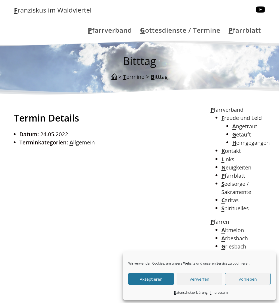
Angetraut (244, 126)
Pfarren (219, 221)
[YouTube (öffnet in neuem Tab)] (260, 9)
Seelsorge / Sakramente (236, 187)
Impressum (219, 292)
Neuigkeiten (236, 167)
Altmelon (232, 230)
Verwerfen (199, 279)
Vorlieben (248, 279)
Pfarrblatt (233, 175)
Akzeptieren (151, 279)
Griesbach (233, 246)
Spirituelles (234, 208)
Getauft (241, 134)
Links (227, 159)
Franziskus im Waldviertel (53, 9)
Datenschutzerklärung (191, 292)
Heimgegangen (250, 142)
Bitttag (159, 76)
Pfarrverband (226, 109)
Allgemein (82, 142)
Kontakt (231, 150)
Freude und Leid (241, 118)
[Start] (114, 77)
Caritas (229, 200)
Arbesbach (234, 238)
